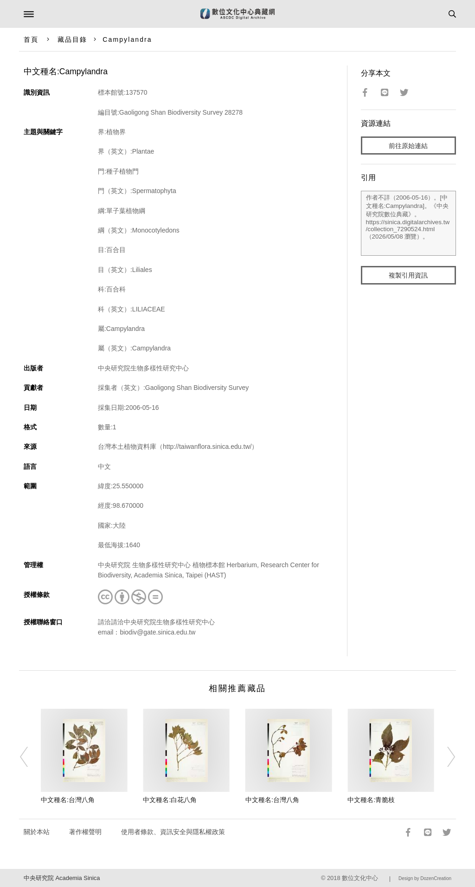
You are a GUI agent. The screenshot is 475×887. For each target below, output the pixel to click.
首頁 (31, 39)
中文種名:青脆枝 (371, 799)
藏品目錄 (72, 39)
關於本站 (37, 831)
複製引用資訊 (408, 275)
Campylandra (127, 39)
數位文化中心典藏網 (237, 13)
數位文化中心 (360, 877)
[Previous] (30, 756)
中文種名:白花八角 (170, 799)
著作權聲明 (85, 831)
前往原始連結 (408, 145)
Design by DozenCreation (424, 878)
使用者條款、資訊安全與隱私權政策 (173, 831)
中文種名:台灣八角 (68, 799)
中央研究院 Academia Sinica (62, 877)
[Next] (445, 756)
